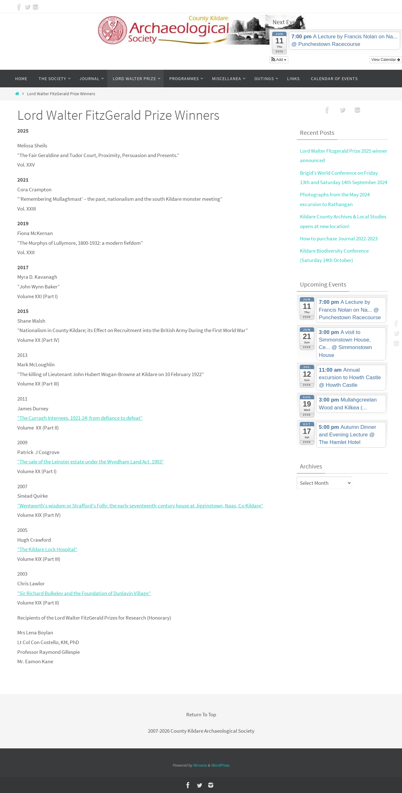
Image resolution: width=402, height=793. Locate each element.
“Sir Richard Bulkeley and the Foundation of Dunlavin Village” (84, 593)
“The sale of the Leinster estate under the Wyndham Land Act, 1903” (90, 461)
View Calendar (386, 59)
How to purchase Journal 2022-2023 (339, 238)
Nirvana (200, 765)
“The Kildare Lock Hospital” (47, 549)
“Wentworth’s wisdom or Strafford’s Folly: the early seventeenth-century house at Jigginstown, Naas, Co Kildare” (140, 505)
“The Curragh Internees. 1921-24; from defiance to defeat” (80, 417)
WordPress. (220, 765)
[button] (279, 60)
